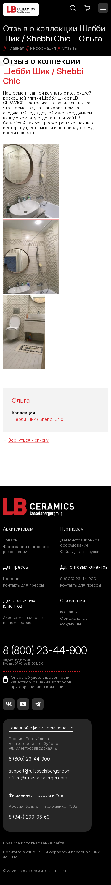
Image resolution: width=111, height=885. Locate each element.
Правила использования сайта (33, 843)
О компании (72, 600)
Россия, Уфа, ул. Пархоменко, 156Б (43, 806)
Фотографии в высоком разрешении (26, 549)
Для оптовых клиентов (84, 567)
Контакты (68, 611)
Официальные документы (74, 621)
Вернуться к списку (28, 439)
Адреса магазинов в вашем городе (23, 620)
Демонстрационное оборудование (80, 542)
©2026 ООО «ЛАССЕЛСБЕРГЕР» (34, 870)
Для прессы (16, 567)
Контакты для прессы (23, 585)
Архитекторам (18, 529)
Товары (10, 540)
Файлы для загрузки (79, 551)
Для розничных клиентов (19, 603)
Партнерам (72, 529)
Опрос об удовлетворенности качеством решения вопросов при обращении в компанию (41, 682)
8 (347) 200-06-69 (29, 817)
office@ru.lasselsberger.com (38, 778)
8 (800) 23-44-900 (78, 578)
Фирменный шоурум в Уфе (36, 795)
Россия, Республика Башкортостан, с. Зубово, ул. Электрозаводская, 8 (34, 743)
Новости (11, 578)
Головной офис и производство (41, 727)
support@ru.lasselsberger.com (40, 771)
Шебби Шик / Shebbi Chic (43, 76)
